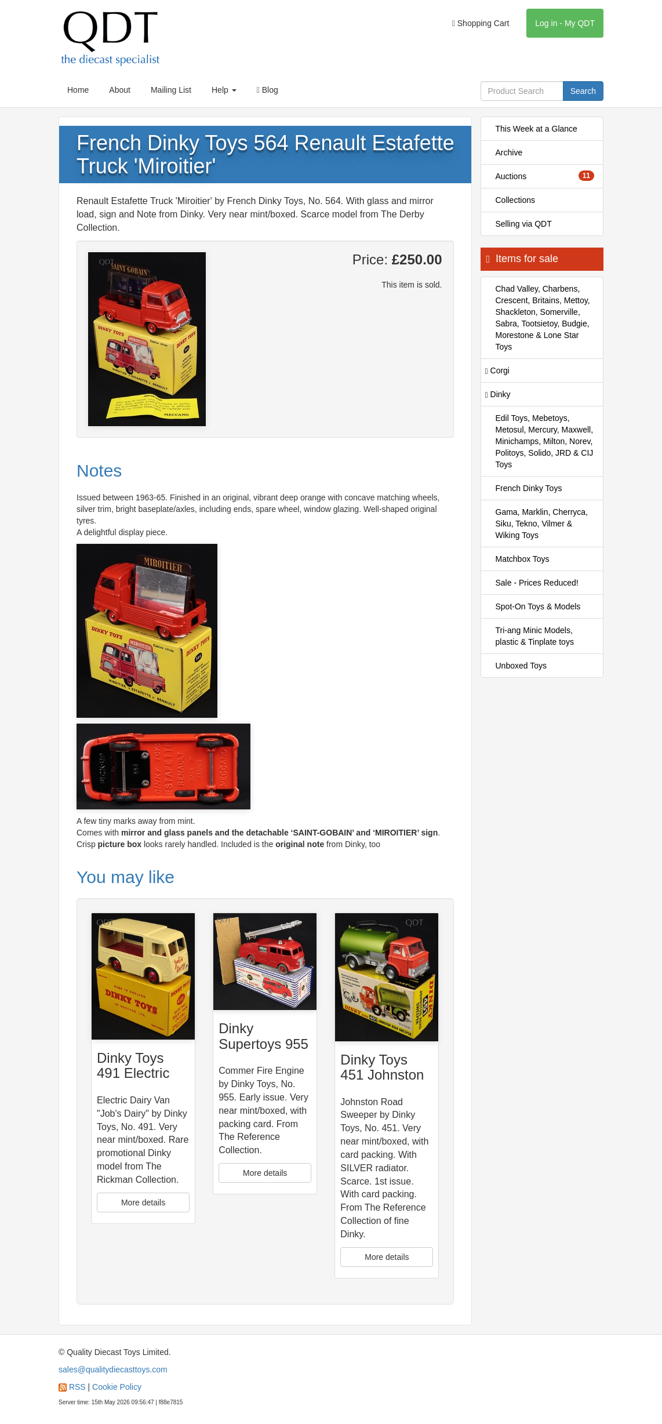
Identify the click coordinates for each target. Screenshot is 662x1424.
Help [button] (224, 90)
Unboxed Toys (521, 665)
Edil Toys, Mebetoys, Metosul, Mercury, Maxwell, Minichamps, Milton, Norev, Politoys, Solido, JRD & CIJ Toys (545, 441)
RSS (77, 1387)
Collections (515, 200)
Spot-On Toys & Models (538, 606)
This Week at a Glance (536, 128)
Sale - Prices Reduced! (537, 582)
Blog (267, 90)
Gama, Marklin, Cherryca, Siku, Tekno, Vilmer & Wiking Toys (542, 523)
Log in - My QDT (565, 23)
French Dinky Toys (529, 488)
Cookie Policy (116, 1387)
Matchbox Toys (523, 559)
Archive (509, 152)
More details (143, 1202)
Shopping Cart (481, 23)
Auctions (545, 175)
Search (583, 91)
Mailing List (171, 90)
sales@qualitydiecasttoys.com (113, 1369)
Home (78, 90)
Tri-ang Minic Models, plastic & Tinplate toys (535, 636)
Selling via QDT (524, 223)
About (119, 90)
